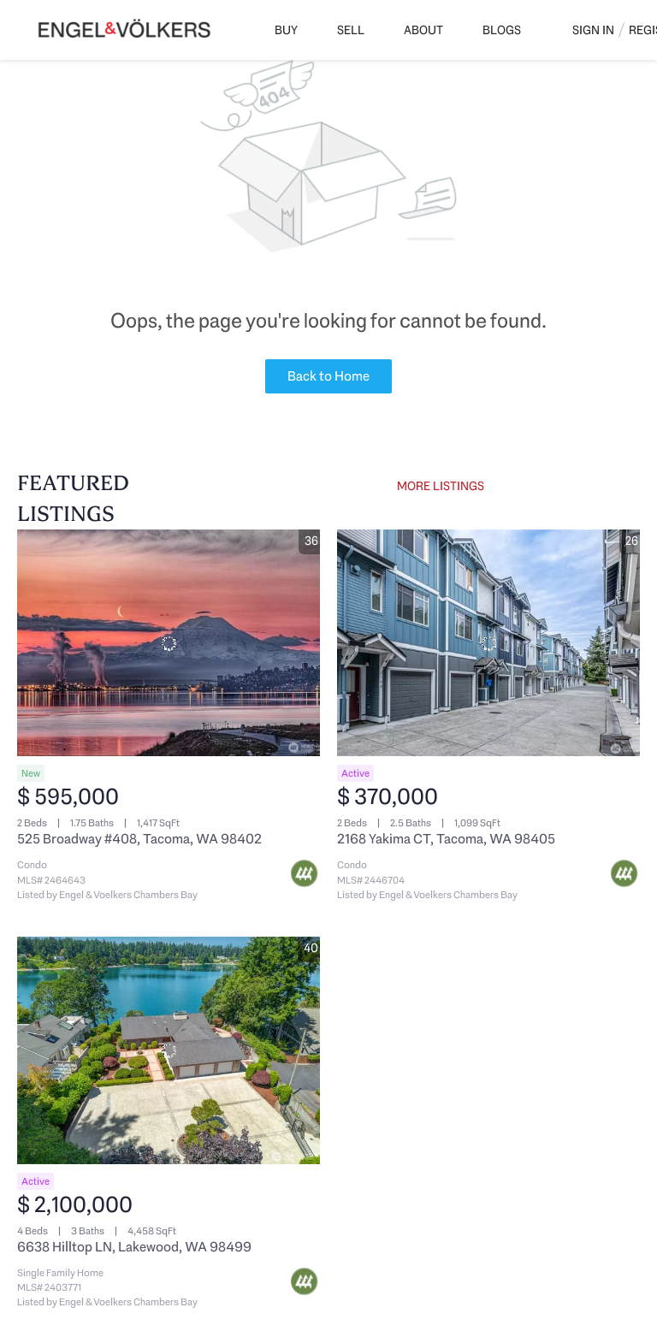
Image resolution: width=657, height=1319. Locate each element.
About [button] (423, 30)
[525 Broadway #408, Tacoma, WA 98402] (168, 643)
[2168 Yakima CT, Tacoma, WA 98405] (488, 643)
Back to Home (328, 376)
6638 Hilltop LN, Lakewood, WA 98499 (134, 1247)
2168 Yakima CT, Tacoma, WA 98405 (446, 839)
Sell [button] (350, 30)
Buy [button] (286, 30)
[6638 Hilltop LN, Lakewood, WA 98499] (168, 1050)
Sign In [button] (593, 30)
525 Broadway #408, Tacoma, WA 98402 (139, 839)
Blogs (501, 30)
